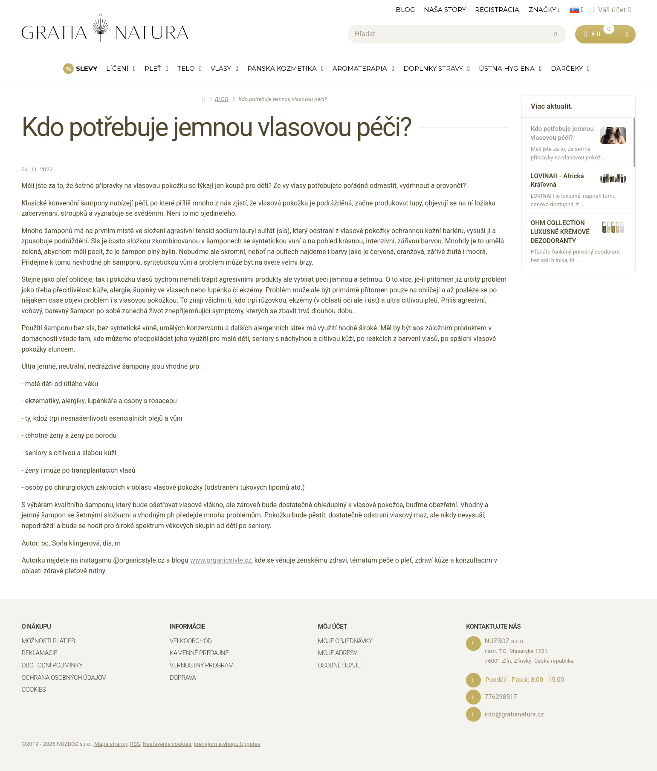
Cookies (34, 689)
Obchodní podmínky (52, 665)
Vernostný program (202, 665)
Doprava (183, 677)
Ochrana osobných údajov (64, 677)
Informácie (187, 626)
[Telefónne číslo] (473, 697)
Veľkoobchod (190, 641)
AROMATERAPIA (360, 68)
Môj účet (332, 626)
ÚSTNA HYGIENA (507, 68)
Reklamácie (40, 653)
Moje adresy (337, 653)
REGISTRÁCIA (497, 10)
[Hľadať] (457, 34)
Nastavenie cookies (167, 743)
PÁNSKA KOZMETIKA (282, 68)
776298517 (501, 697)
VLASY (221, 68)
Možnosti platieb (48, 641)
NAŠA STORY (445, 10)
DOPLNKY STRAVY (433, 68)
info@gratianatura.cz (514, 714)
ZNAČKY (542, 10)
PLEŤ (153, 68)
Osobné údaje (339, 665)
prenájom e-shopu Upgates (227, 743)
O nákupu (36, 626)
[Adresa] (473, 643)
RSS (135, 743)
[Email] (473, 714)
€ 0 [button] (602, 33)
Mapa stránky (110, 743)
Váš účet (612, 9)
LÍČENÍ (117, 68)
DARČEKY (567, 68)
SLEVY (86, 68)
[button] (627, 34)
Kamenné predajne (199, 653)
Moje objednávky (345, 641)
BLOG (405, 10)
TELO (186, 68)
